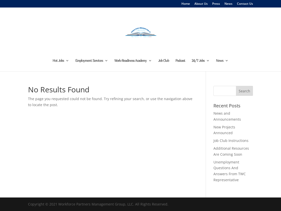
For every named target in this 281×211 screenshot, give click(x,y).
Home (185, 4)
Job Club (163, 61)
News (228, 4)
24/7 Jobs (198, 61)
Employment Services (89, 61)
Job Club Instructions (230, 140)
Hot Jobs (58, 61)
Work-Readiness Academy (130, 61)
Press (216, 4)
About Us (201, 4)
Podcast (180, 61)
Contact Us (245, 4)
